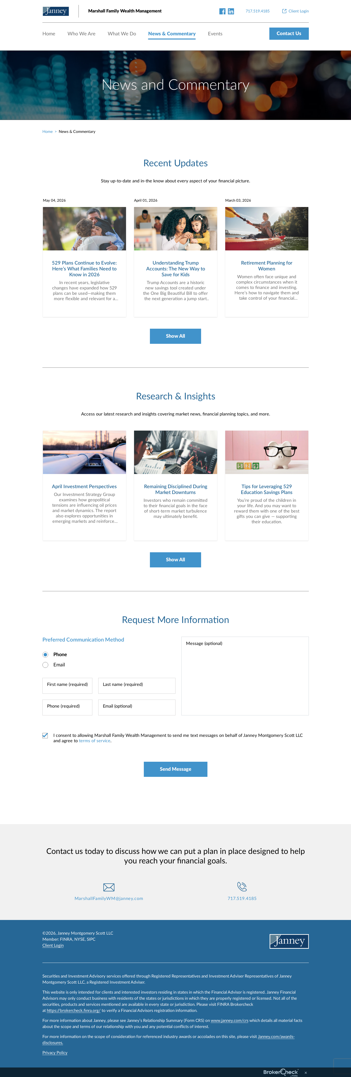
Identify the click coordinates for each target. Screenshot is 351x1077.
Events (215, 33)
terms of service (94, 741)
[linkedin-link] (231, 11)
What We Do (122, 33)
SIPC (91, 939)
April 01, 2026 (145, 200)
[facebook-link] (222, 11)
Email (59, 664)
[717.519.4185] (258, 11)
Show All (175, 336)
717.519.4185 (242, 899)
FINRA (66, 939)
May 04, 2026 (54, 200)
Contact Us (289, 33)
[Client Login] (295, 11)
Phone (60, 654)
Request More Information (175, 620)
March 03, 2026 (238, 200)
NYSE (79, 939)
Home (48, 33)
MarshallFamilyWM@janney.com (109, 899)
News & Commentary (172, 33)
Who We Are (82, 33)
